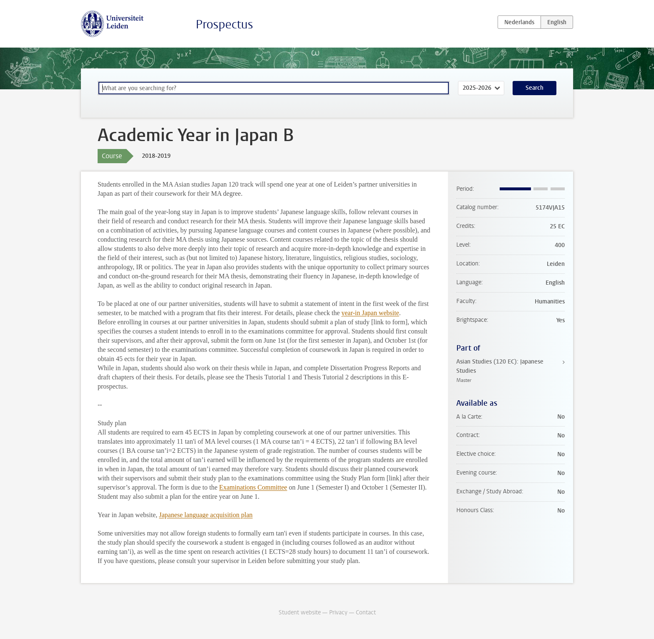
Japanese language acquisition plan (205, 514)
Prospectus (224, 24)
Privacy (338, 612)
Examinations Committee (253, 487)
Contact (366, 612)
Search (534, 88)
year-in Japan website (370, 312)
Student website (300, 612)
